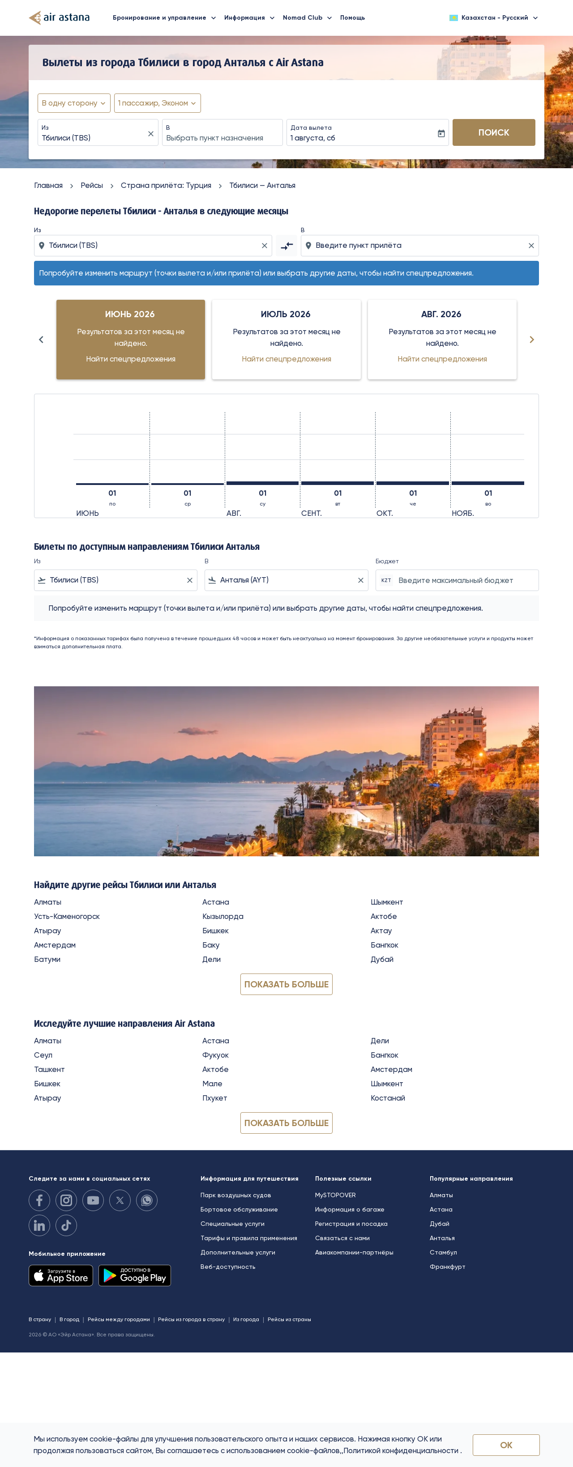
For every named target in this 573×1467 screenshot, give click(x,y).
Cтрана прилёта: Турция (166, 185)
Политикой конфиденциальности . (402, 1450)
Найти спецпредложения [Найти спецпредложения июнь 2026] (130, 358)
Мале (212, 1083)
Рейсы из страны (289, 1319)
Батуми (47, 959)
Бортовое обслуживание (239, 1209)
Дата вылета (311, 127)
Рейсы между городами (119, 1319)
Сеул (43, 1054)
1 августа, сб (313, 137)
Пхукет (214, 1097)
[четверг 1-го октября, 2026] (412, 483)
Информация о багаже (350, 1209)
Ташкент (49, 1069)
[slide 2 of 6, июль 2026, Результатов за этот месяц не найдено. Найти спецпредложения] (286, 339)
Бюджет (387, 561)
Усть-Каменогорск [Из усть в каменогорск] (67, 916)
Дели (211, 959)
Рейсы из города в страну (191, 1319)
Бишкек (215, 930)
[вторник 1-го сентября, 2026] (337, 483)
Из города (246, 1319)
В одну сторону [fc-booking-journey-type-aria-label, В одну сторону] (70, 102)
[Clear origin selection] (266, 245)
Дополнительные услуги (238, 1252)
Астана (215, 901)
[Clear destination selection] (533, 245)
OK (506, 1445)
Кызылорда (223, 916)
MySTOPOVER (335, 1195)
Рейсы (92, 185)
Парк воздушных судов (236, 1195)
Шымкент (387, 901)
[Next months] (532, 339)
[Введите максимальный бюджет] (464, 580)
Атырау (47, 930)
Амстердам (55, 944)
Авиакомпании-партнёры (354, 1252)
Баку (211, 944)
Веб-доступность (228, 1266)
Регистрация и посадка (351, 1223)
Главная (48, 185)
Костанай (388, 1097)
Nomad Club (310, 18)
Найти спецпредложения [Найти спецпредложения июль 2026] (286, 358)
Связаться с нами (342, 1238)
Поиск (494, 132)
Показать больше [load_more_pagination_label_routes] (286, 984)
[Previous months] (41, 339)
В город (69, 1319)
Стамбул (443, 1252)
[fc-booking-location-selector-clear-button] (152, 133)
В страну (40, 1319)
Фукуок (215, 1054)
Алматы (47, 901)
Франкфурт (448, 1266)
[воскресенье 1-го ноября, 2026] (488, 483)
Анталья (442, 1238)
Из (45, 127)
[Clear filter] (189, 580)
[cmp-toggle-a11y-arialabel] (286, 245)
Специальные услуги (233, 1223)
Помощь (352, 17)
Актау (381, 930)
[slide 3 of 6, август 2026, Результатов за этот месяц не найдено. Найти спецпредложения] (442, 339)
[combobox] (93, 138)
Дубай (382, 959)
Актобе (384, 916)
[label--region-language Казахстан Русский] (494, 18)
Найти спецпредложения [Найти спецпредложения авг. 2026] (442, 358)
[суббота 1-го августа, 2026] (263, 483)
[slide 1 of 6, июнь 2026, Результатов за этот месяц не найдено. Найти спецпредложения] (130, 339)
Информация (251, 18)
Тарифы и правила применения (249, 1238)
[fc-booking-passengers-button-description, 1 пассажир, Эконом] (153, 103)
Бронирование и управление (167, 18)
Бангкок (384, 944)
